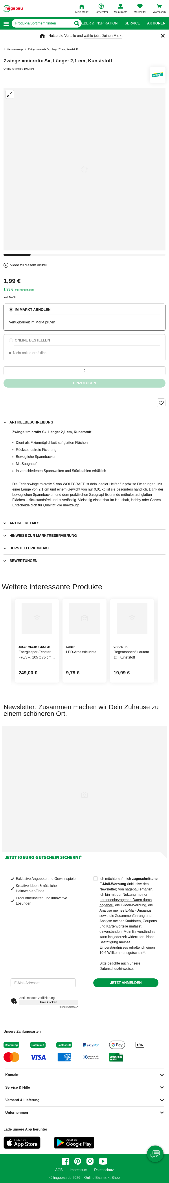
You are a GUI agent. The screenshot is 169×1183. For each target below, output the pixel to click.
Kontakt (11, 1075)
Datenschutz (104, 1170)
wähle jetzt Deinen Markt (103, 35)
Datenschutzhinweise (116, 968)
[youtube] (103, 1161)
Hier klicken (48, 1002)
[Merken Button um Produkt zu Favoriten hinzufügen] (161, 402)
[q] (42, 23)
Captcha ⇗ (68, 1007)
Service (132, 23)
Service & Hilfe (17, 1087)
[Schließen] (162, 35)
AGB (59, 1170)
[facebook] (65, 1161)
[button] (6, 23)
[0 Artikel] (84, 371)
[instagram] (90, 1161)
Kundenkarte (26, 289)
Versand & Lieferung (22, 1100)
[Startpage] (13, 8)
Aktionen (156, 23)
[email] (43, 983)
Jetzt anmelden (125, 983)
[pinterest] (77, 1161)
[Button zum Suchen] (76, 23)
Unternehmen (16, 1112)
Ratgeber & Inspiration (95, 23)
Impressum (78, 1170)
